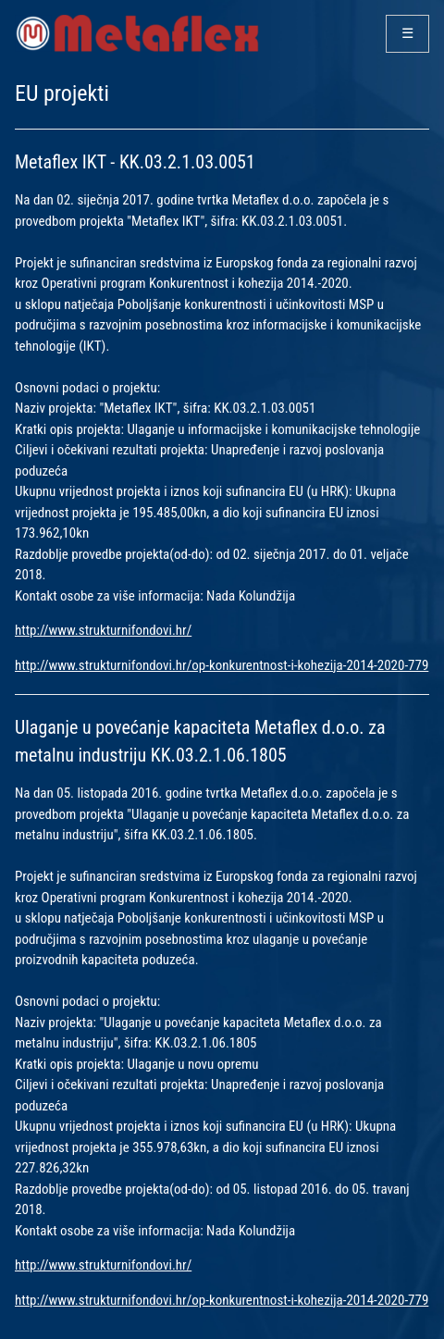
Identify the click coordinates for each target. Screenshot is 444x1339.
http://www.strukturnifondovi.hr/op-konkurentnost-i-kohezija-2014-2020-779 (221, 665)
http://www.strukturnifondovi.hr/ (103, 630)
